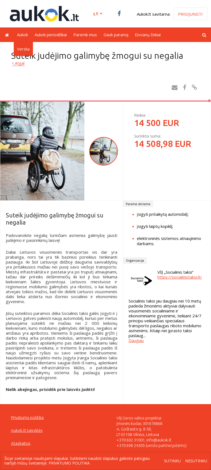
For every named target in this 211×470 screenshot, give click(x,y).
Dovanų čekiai (148, 34)
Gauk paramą (116, 34)
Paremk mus (85, 34)
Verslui (23, 49)
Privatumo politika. (69, 463)
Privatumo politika (27, 417)
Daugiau (136, 340)
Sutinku (172, 461)
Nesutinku (196, 461)
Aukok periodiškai (51, 34)
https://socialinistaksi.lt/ (179, 277)
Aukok (22, 34)
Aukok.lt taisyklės (27, 430)
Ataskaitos (20, 443)
